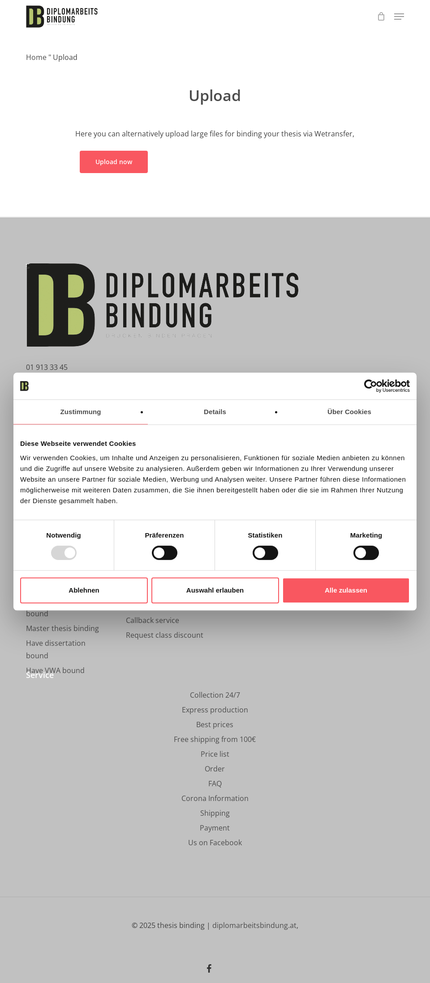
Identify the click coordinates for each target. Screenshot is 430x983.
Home (36, 57)
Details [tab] (215, 411)
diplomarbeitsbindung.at (254, 925)
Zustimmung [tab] (80, 411)
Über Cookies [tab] (349, 411)
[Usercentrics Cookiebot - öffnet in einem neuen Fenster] (370, 386)
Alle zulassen (346, 590)
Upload (215, 95)
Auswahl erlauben (215, 590)
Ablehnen (84, 590)
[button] (399, 16)
